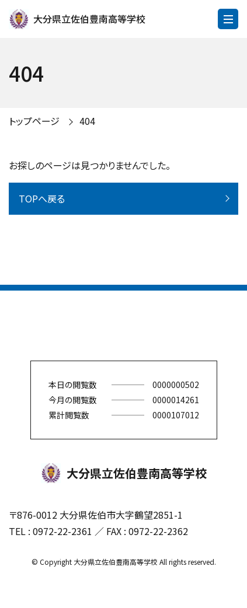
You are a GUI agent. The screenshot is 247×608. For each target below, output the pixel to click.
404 (87, 121)
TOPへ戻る (42, 198)
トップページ (34, 121)
